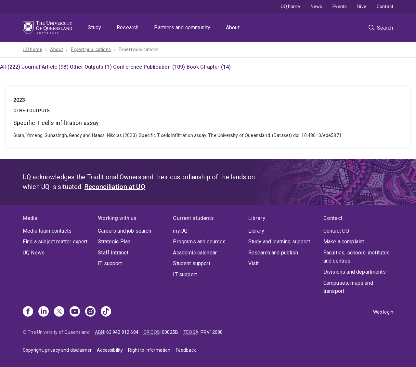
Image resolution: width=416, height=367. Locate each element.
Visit (253, 263)
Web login (383, 312)
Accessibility (110, 350)
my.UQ (180, 231)
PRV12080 (212, 332)
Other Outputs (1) (91, 67)
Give (361, 6)
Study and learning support (279, 241)
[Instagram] (90, 312)
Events (339, 6)
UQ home (290, 6)
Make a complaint (343, 241)
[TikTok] (106, 312)
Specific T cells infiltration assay (208, 116)
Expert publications (91, 49)
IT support (110, 263)
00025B (170, 332)
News (316, 6)
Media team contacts (47, 231)
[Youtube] (75, 312)
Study (94, 27)
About (233, 27)
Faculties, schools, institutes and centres (356, 257)
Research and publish (273, 253)
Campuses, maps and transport (348, 287)
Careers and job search (124, 231)
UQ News (34, 253)
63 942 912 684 (122, 332)
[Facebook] (28, 312)
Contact (385, 6)
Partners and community (182, 27)
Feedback (186, 350)
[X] (59, 312)
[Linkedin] (43, 312)
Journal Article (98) (46, 67)
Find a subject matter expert (55, 241)
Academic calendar (195, 253)
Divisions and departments (354, 272)
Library (256, 231)
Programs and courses (199, 241)
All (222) (11, 67)
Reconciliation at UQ (114, 187)
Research (127, 27)
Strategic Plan (114, 241)
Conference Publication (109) (150, 67)
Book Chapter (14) (209, 67)
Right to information (149, 350)
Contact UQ (336, 231)
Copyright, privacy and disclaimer (57, 350)
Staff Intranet (113, 253)
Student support (191, 263)
